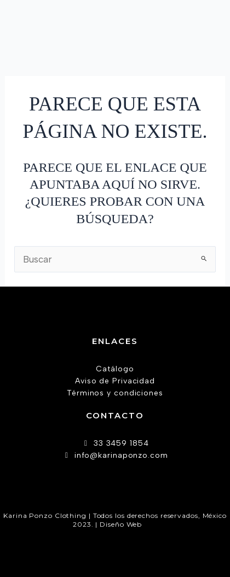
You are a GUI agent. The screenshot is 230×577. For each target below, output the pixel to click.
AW (150, 524)
